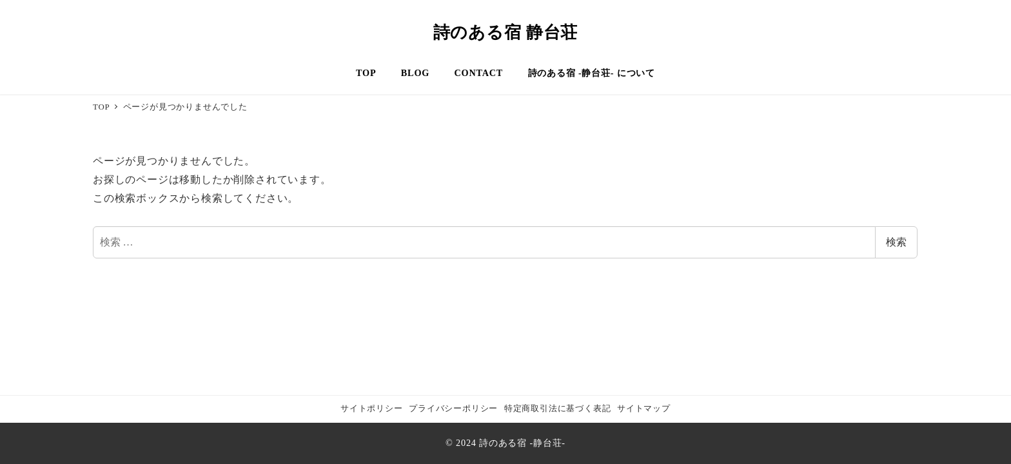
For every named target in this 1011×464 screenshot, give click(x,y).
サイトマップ (644, 408)
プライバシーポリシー (453, 408)
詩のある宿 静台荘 (505, 32)
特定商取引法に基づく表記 (557, 408)
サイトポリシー (371, 408)
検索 (896, 242)
